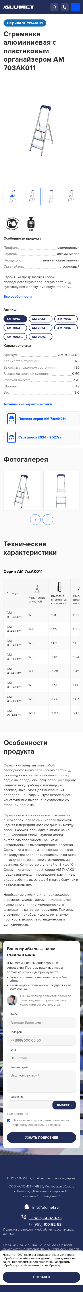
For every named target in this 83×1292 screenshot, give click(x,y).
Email (13, 1050)
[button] (35, 520)
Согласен (41, 1277)
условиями (67, 1255)
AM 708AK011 (67, 328)
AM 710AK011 (42, 337)
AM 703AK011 (17, 319)
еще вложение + (19, 1114)
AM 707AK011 (42, 328)
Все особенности (18, 296)
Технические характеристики (28, 404)
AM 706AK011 (17, 328)
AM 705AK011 (67, 319)
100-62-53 (45, 1224)
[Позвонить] (65, 7)
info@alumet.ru (45, 1207)
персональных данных (44, 1125)
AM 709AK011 (17, 337)
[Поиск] (54, 7)
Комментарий (19, 1067)
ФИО (13, 1014)
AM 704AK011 (42, 319)
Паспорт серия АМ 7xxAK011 (42, 419)
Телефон (16, 1032)
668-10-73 (45, 1218)
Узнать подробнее (41, 1137)
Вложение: (17, 1097)
